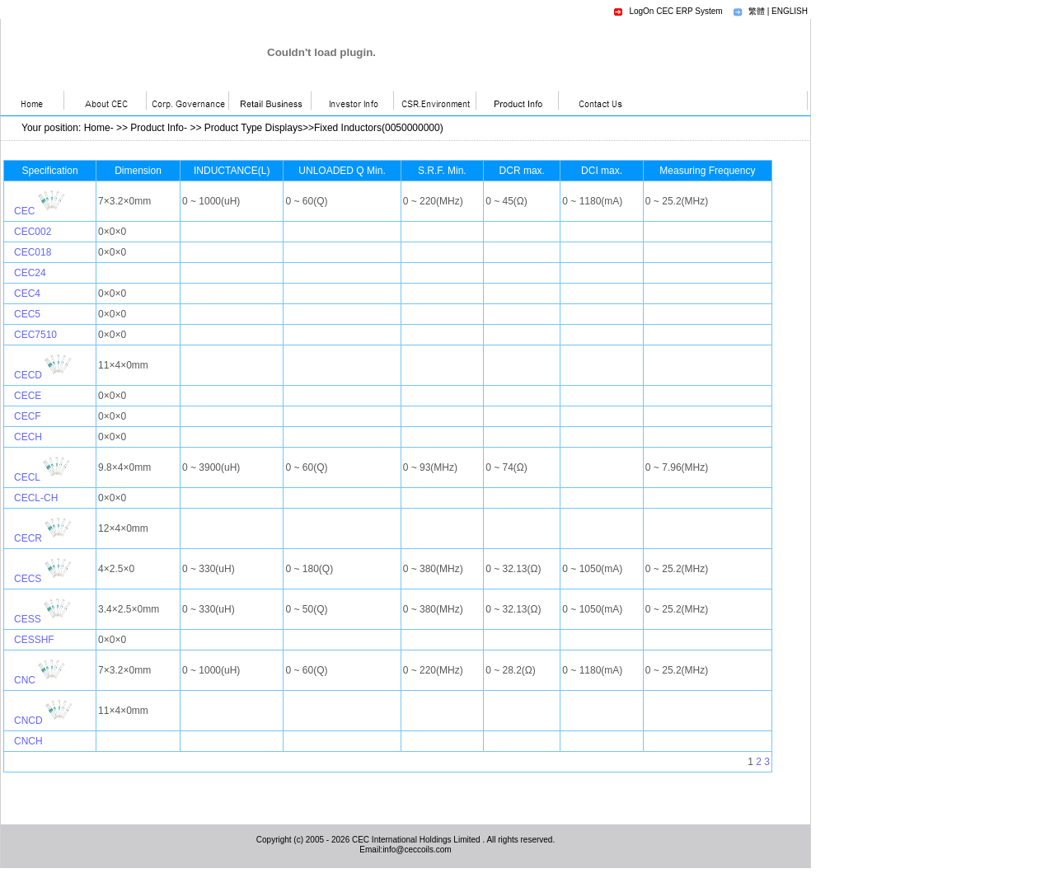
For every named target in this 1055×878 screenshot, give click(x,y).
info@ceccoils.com (417, 849)
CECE (27, 395)
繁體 (756, 11)
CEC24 (30, 273)
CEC (24, 211)
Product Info (157, 128)
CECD (28, 375)
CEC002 (32, 231)
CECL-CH (36, 498)
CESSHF (34, 640)
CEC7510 (35, 334)
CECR (28, 538)
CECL (27, 477)
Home (97, 128)
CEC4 (27, 293)
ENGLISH (789, 11)
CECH (28, 437)
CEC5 (27, 314)
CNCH (28, 741)
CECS (27, 579)
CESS (27, 619)
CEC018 (32, 252)
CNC (24, 680)
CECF (27, 416)
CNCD (28, 720)
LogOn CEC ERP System (675, 11)
